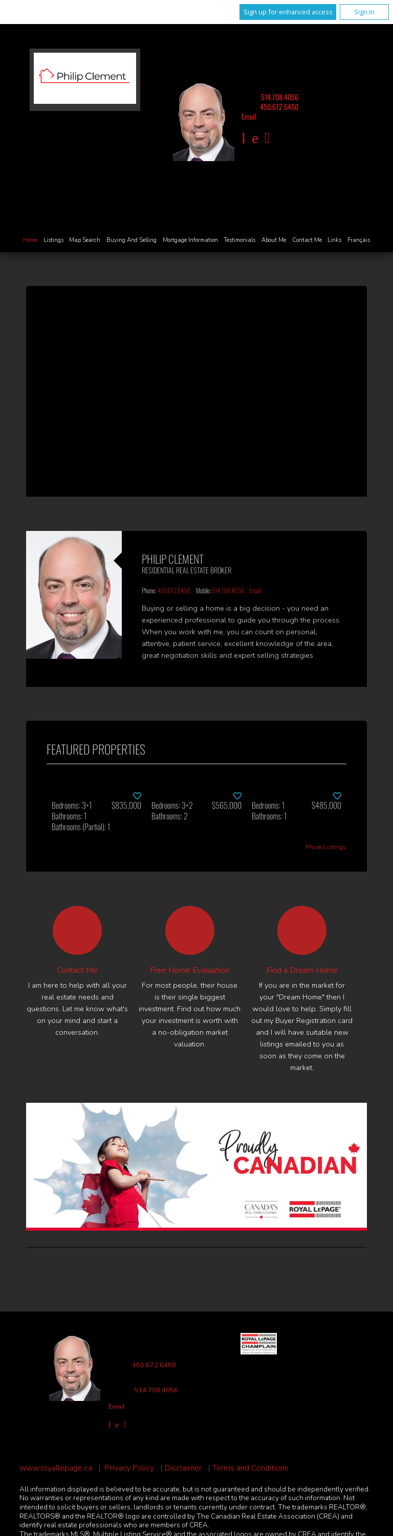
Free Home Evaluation (189, 970)
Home (30, 240)
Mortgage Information (190, 240)
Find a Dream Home (302, 970)
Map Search (84, 240)
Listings (53, 240)
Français (358, 240)
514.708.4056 (279, 97)
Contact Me (307, 240)
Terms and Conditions (250, 1468)
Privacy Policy (129, 1468)
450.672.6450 (279, 106)
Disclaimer (183, 1468)
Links (334, 240)
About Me (273, 240)
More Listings (326, 847)
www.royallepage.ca (55, 1468)
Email (249, 116)
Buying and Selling (131, 240)
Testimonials (239, 240)
